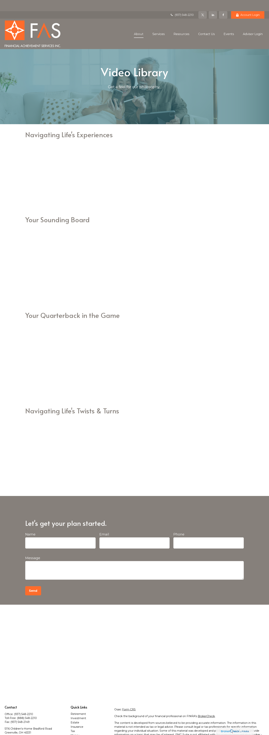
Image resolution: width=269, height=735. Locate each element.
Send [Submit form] (33, 579)
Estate (75, 711)
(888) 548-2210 (27, 707)
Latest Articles (80, 732)
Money (75, 724)
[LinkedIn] (213, 3)
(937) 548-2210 (182, 3)
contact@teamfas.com (20, 728)
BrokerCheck (206, 705)
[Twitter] (202, 3)
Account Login (248, 3)
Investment (78, 707)
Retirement (78, 702)
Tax (73, 720)
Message (32, 547)
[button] (138, 22)
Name (30, 523)
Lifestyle (76, 728)
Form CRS (129, 698)
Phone (178, 523)
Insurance (77, 715)
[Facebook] (223, 3)
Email (104, 523)
